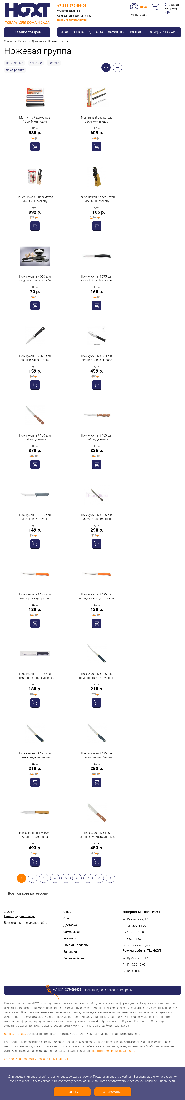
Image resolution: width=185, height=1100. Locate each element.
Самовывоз (116, 32)
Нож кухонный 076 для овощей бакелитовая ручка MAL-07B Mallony (35, 358)
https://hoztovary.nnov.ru (72, 19)
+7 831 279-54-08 (72, 5)
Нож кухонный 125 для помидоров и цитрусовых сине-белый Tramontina (96, 676)
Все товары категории (28, 893)
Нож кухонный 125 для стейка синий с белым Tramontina (97, 755)
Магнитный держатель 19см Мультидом (35, 119)
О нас (64, 32)
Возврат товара (15, 1034)
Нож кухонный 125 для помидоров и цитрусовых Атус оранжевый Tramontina (96, 596)
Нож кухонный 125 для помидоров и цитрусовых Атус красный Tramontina (35, 596)
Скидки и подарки (164, 32)
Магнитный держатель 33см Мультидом (97, 119)
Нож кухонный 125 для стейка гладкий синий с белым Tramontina (35, 755)
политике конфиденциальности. (114, 1051)
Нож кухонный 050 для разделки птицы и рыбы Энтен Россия (35, 278)
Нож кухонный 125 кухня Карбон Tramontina (35, 834)
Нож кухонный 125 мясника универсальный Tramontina (97, 835)
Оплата (78, 32)
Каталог (23, 41)
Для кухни (38, 41)
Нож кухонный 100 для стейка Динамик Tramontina (35, 437)
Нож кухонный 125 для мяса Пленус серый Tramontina (35, 517)
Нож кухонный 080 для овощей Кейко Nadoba (97, 358)
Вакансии (70, 951)
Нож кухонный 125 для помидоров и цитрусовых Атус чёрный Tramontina (35, 676)
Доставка (96, 32)
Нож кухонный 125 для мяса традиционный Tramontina (97, 517)
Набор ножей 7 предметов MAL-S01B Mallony (97, 199)
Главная (9, 41)
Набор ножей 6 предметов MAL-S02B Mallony (35, 199)
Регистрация (139, 14)
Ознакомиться (113, 1092)
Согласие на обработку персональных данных (36, 1059)
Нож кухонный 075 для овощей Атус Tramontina (97, 278)
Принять (72, 1091)
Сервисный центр (75, 958)
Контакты (137, 32)
